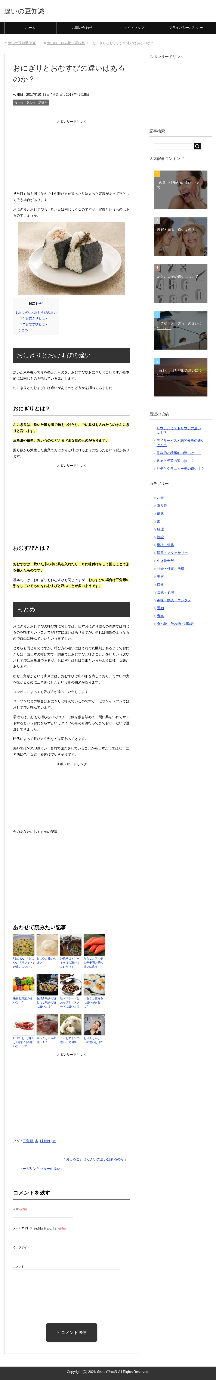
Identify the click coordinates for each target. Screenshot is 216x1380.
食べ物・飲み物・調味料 (31, 103)
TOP (22, 44)
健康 (160, 514)
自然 (160, 585)
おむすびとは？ (34, 325)
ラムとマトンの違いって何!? (70, 1040)
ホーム (30, 28)
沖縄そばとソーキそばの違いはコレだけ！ (70, 963)
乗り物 (162, 506)
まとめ (21, 331)
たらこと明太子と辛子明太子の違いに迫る (94, 963)
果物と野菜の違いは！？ (23, 1000)
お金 (160, 499)
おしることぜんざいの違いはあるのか (95, 1158)
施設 (160, 538)
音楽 (160, 617)
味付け (45, 1140)
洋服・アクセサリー (172, 554)
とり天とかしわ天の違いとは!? (94, 1040)
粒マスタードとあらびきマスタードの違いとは (70, 1002)
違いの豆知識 (27, 11)
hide (40, 304)
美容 (160, 577)
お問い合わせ (82, 28)
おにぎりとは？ (34, 319)
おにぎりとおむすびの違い (36, 313)
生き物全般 (165, 562)
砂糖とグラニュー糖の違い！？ (180, 470)
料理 (160, 530)
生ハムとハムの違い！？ (47, 1040)
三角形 (28, 1140)
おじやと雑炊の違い (47, 961)
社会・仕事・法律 (170, 569)
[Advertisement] (71, 156)
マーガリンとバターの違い (39, 1168)
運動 (160, 609)
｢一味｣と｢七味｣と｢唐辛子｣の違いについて (23, 1042)
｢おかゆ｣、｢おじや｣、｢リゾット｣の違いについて (22, 963)
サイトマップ (134, 28)
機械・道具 (165, 546)
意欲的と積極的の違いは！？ (179, 454)
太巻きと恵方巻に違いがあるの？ (94, 1000)
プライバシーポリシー (186, 28)
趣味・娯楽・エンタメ (174, 601)
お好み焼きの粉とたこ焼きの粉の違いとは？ (47, 1002)
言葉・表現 (165, 593)
